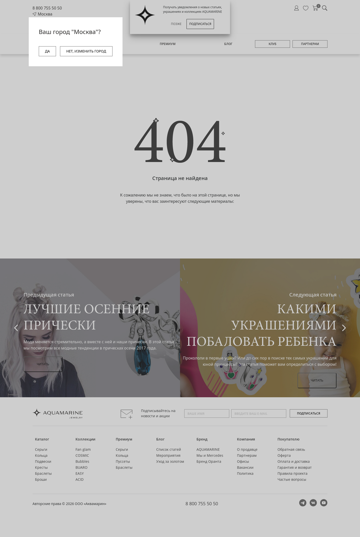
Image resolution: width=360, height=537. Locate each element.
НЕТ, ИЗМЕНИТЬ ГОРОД (86, 51)
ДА (47, 51)
